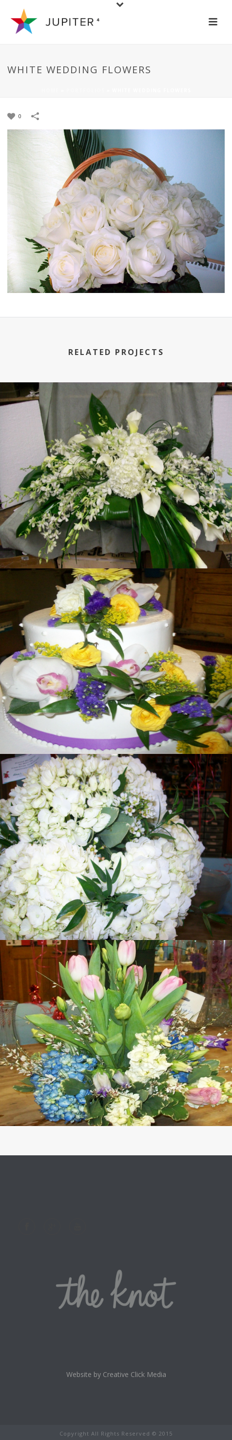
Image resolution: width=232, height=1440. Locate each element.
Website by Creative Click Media (116, 1374)
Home (50, 90)
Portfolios (85, 90)
